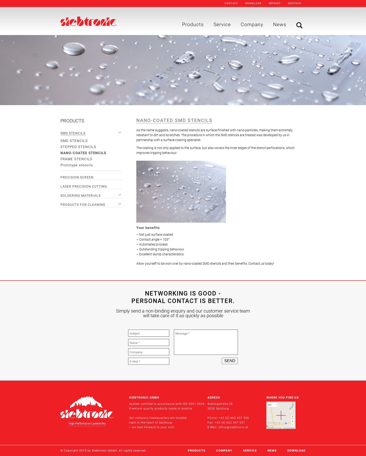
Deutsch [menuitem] (294, 3)
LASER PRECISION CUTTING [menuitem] (83, 186)
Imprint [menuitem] (275, 3)
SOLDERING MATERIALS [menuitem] (80, 195)
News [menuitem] (279, 24)
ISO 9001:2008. (194, 404)
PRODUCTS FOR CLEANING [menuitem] (83, 205)
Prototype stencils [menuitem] (76, 165)
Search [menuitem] (299, 25)
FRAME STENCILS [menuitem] (76, 159)
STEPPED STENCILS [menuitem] (78, 147)
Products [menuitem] (193, 24)
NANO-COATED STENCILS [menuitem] (83, 153)
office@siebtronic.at (233, 427)
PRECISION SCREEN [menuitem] (77, 177)
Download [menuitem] (253, 3)
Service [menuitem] (222, 24)
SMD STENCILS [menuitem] (72, 133)
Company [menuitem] (252, 24)
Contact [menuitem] (231, 3)
